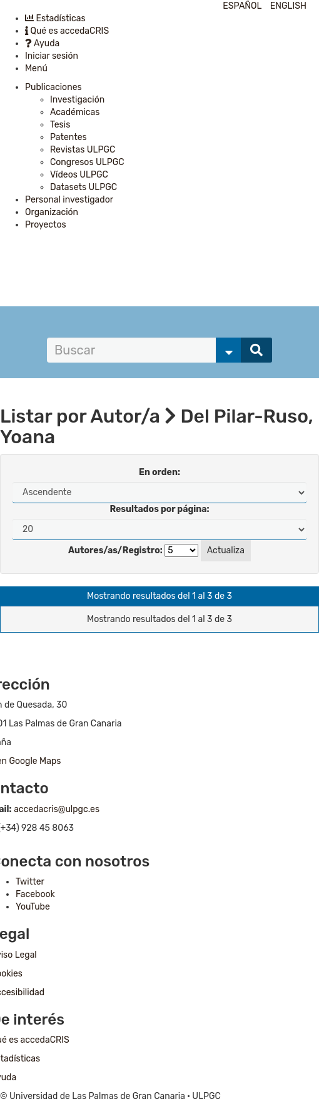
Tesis (60, 124)
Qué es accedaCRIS (67, 31)
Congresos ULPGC (87, 162)
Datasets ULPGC (83, 187)
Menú (36, 68)
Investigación (77, 99)
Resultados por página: (159, 509)
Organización (51, 212)
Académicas (74, 112)
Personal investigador (69, 199)
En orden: (159, 472)
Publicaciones (53, 87)
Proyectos (45, 224)
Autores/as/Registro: (115, 550)
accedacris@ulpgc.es (56, 809)
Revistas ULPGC (82, 149)
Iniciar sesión (51, 56)
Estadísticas (55, 18)
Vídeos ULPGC (79, 174)
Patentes (68, 137)
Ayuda (42, 43)
